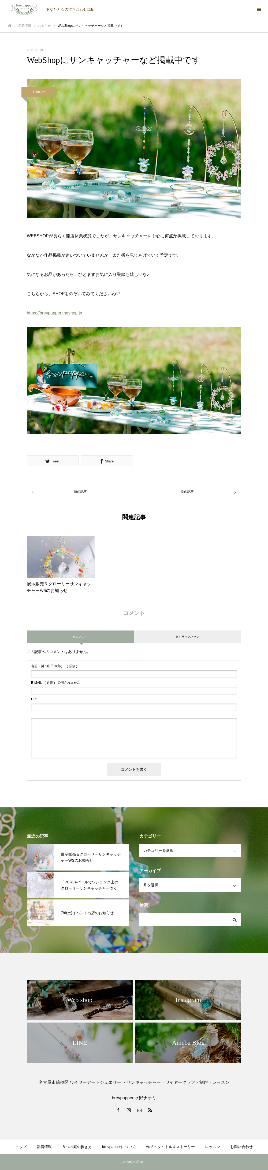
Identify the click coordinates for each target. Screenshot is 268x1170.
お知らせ (38, 92)
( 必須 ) (54, 666)
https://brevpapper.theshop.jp (54, 313)
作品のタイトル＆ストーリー (170, 1147)
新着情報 (44, 1147)
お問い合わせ (241, 1147)
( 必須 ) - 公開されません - (56, 682)
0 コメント (80, 636)
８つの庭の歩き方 (77, 1147)
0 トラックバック (187, 636)
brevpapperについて (119, 1147)
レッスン (212, 1147)
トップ (21, 1147)
